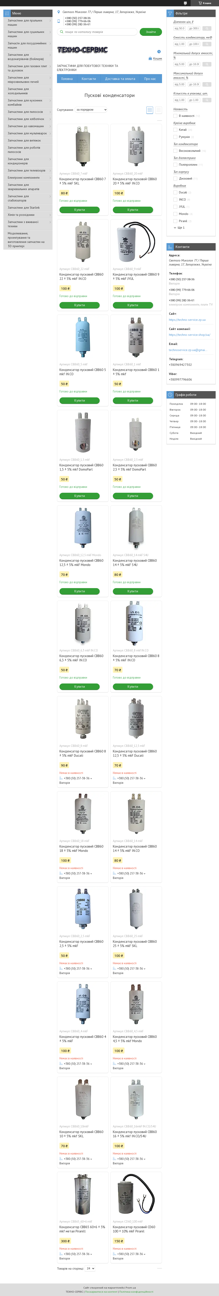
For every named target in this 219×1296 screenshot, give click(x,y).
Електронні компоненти (24, 178)
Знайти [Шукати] (151, 32)
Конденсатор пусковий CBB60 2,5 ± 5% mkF (81, 943)
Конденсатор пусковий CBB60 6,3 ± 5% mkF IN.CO (81, 658)
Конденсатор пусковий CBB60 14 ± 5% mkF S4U (135, 562)
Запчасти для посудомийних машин (27, 45)
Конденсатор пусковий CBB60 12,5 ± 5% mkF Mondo (81, 562)
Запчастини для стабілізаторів (18, 198)
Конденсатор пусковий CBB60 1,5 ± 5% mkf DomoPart (81, 467)
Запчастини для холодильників (18, 91)
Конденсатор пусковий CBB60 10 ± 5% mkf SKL (81, 1134)
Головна (67, 78)
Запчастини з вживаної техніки (23, 224)
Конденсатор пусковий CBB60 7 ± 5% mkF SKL (82, 181)
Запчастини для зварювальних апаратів (23, 187)
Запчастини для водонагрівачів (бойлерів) (26, 57)
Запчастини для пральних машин (25, 22)
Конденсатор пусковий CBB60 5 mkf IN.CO (82, 372)
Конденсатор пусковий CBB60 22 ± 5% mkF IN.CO (81, 276)
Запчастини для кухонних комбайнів (25, 102)
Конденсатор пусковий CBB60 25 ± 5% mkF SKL (135, 943)
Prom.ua (131, 1287)
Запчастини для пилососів (25, 112)
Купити (79, 210)
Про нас (150, 78)
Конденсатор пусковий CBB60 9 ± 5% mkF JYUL (136, 276)
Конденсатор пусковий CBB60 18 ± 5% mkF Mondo (81, 848)
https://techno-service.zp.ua (187, 320)
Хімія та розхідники (21, 215)
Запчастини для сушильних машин (26, 34)
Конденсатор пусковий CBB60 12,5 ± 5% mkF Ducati (135, 753)
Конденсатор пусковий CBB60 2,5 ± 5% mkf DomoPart (135, 467)
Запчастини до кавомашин (26, 126)
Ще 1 (181, 227)
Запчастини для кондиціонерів (18, 161)
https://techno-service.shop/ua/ (189, 335)
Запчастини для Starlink (24, 208)
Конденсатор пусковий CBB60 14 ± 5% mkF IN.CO (135, 848)
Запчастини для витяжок (24, 140)
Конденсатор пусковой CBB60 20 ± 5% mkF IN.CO (135, 181)
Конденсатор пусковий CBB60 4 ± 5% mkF (82, 1039)
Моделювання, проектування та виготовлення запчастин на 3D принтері (26, 239)
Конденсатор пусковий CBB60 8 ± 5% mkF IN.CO (136, 658)
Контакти (89, 78)
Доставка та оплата (120, 78)
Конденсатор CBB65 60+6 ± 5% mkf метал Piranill (82, 1229)
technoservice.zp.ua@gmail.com (188, 350)
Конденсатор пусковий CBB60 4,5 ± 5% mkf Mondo (135, 1039)
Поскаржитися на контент (101, 1291)
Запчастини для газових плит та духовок (27, 68)
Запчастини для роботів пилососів (24, 150)
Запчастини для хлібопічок (26, 119)
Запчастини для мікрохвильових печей (23, 79)
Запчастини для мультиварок (27, 133)
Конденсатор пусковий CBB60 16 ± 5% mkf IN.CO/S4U (135, 1134)
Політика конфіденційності (136, 1291)
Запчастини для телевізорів (26, 170)
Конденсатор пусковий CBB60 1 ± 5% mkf (136, 372)
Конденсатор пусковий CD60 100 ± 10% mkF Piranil (134, 1229)
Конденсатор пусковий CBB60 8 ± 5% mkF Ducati (82, 753)
